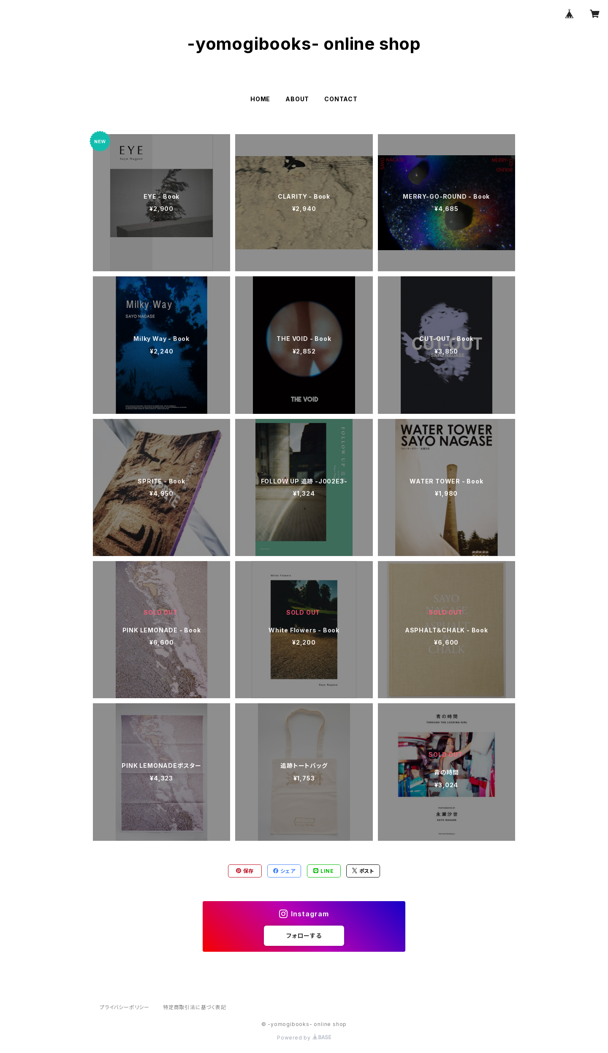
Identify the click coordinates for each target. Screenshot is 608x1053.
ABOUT (297, 99)
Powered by (304, 1037)
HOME (260, 99)
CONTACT (341, 99)
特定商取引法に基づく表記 (194, 1007)
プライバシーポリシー (124, 1007)
